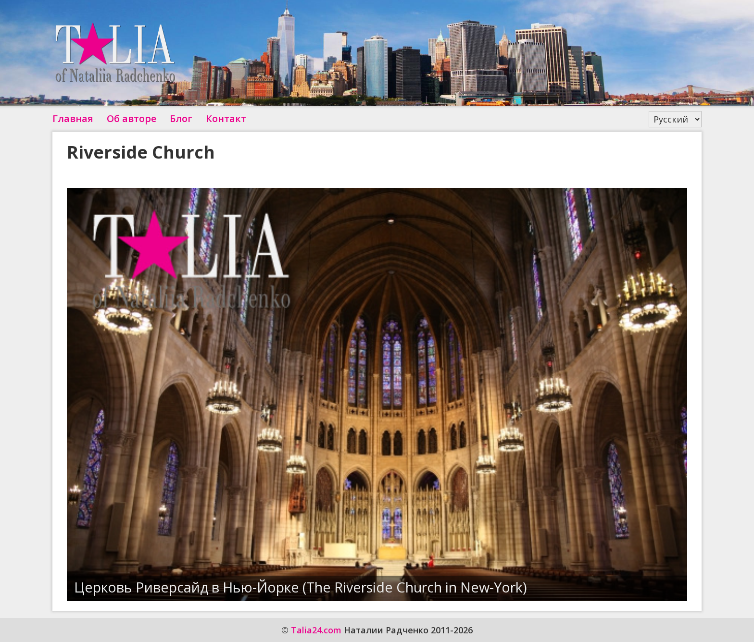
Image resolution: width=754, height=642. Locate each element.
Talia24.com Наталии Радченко (114, 53)
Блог (181, 118)
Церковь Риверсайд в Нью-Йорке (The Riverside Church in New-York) (300, 587)
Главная (72, 118)
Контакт (226, 118)
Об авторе (131, 118)
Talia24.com (316, 630)
